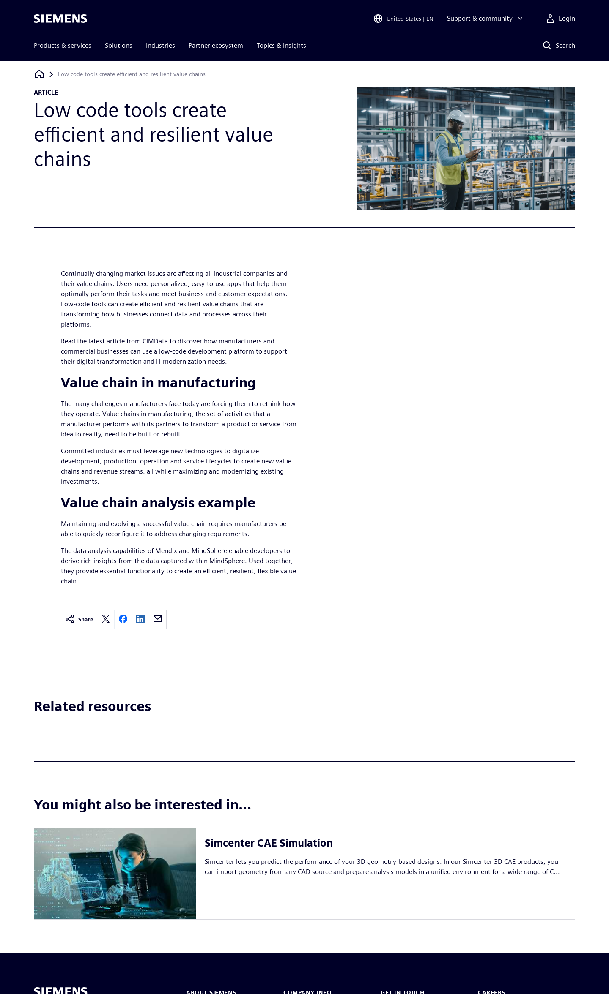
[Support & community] (486, 18)
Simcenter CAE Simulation (269, 843)
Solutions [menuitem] (118, 45)
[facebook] (123, 619)
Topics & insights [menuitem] (281, 45)
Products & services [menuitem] (62, 45)
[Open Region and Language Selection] (403, 18)
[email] (157, 619)
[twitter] (105, 619)
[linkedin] (140, 619)
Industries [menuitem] (160, 45)
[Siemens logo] (60, 18)
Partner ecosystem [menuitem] (216, 45)
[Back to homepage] (39, 74)
